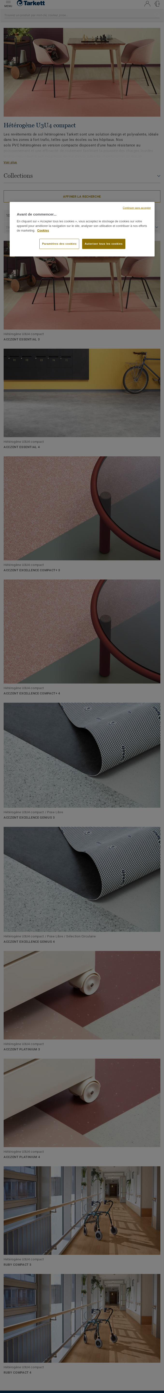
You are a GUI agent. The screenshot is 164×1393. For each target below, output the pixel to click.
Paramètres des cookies (59, 243)
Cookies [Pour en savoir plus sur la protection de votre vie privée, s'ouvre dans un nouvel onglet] (43, 230)
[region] (82, 229)
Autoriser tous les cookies (104, 243)
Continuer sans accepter (137, 207)
